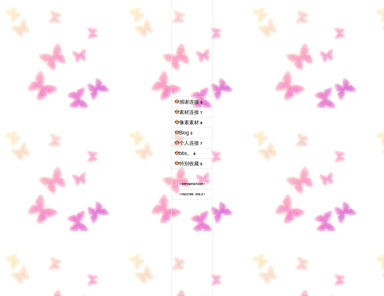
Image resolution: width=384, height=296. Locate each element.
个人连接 (189, 143)
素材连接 (189, 112)
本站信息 (192, 184)
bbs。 (185, 153)
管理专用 (192, 194)
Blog (184, 133)
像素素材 (189, 122)
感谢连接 (189, 102)
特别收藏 (189, 163)
